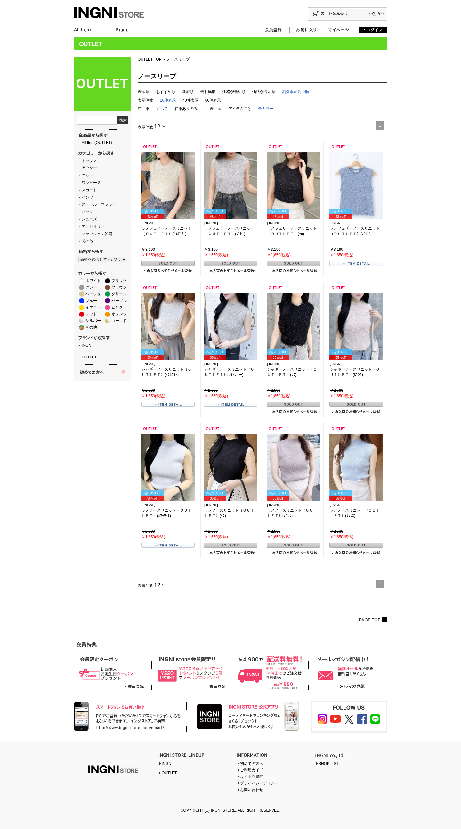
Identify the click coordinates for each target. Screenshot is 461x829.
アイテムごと (239, 108)
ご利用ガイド (251, 770)
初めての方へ (251, 763)
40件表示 (190, 100)
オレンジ (119, 314)
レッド (91, 314)
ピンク (117, 307)
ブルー (91, 301)
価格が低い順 (234, 91)
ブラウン (119, 287)
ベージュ (93, 294)
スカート (89, 190)
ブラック (119, 280)
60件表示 (213, 100)
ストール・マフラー (99, 204)
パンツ (87, 197)
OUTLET (89, 357)
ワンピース (91, 182)
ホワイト (93, 280)
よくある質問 (251, 776)
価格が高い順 (263, 91)
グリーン (119, 294)
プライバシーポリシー (259, 783)
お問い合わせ (251, 789)
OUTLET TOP (150, 59)
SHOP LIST (328, 763)
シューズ (89, 219)
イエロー (93, 307)
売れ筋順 (208, 91)
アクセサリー (93, 226)
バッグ (87, 211)
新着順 (188, 91)
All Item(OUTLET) (97, 142)
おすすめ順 (165, 91)
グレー (91, 287)
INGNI (87, 345)
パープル (119, 301)
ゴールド (119, 320)
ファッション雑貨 (97, 234)
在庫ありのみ (186, 108)
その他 (87, 241)
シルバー (93, 320)
